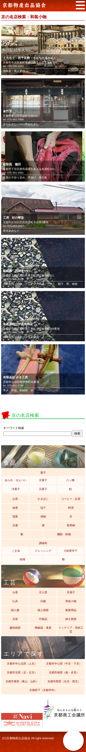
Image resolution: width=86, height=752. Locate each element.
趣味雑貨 (15, 627)
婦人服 (15, 610)
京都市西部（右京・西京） (63, 681)
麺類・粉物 (64, 534)
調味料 (43, 543)
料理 (71, 507)
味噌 (22, 559)
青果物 (71, 525)
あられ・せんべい (16, 480)
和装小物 (70, 601)
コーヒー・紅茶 (70, 498)
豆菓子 (43, 489)
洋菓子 (16, 489)
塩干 (43, 507)
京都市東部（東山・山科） (22, 681)
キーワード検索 (13, 428)
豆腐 (15, 525)
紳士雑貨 (70, 619)
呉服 (43, 601)
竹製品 (43, 619)
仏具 (15, 601)
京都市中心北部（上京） (22, 663)
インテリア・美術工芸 (70, 629)
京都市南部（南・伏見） (64, 672)
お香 (15, 592)
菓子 (43, 472)
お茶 (15, 498)
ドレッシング (43, 550)
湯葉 (15, 516)
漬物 (43, 516)
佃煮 (15, 507)
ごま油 (16, 550)
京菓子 (43, 480)
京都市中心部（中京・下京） (64, 663)
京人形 (43, 592)
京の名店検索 (73, 740)
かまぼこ (43, 498)
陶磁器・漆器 (43, 627)
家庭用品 (70, 610)
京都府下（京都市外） (43, 690)
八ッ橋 (70, 480)
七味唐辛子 (70, 550)
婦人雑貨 (43, 610)
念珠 (15, 619)
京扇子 (71, 592)
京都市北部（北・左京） (22, 672)
